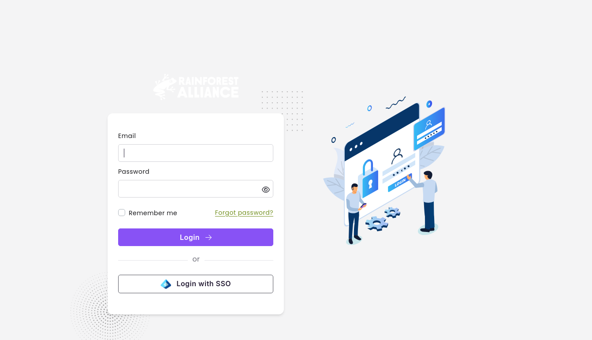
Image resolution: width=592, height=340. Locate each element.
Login (196, 237)
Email (127, 135)
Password (133, 171)
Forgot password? (244, 212)
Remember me (153, 213)
